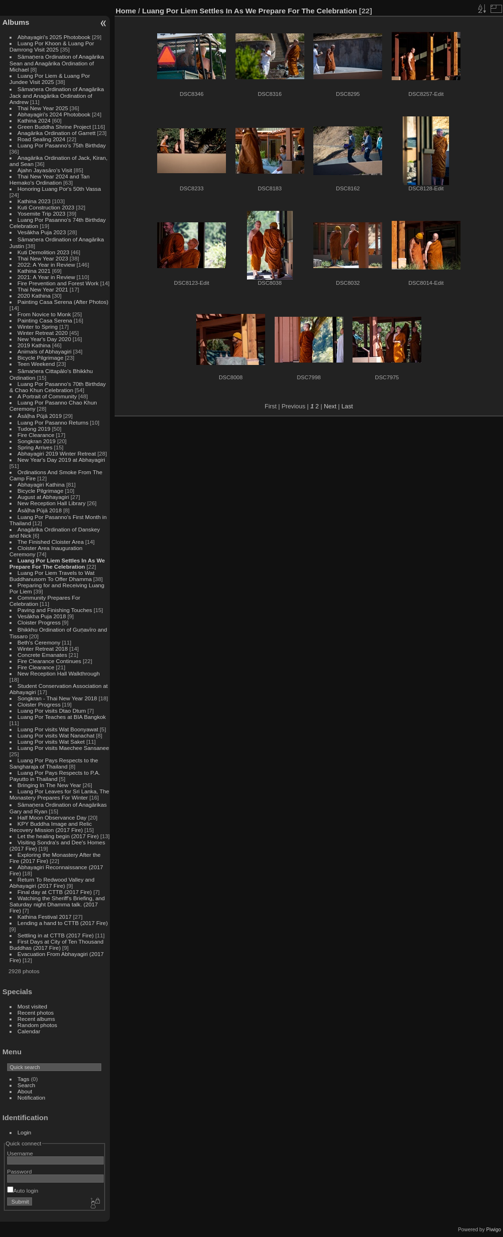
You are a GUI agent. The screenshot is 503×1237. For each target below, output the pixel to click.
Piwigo (493, 1229)
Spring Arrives (35, 447)
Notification (31, 1097)
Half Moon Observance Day (52, 817)
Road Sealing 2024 (41, 139)
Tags (24, 1079)
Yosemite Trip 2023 (41, 213)
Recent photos (36, 1012)
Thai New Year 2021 (43, 289)
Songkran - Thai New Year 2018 (57, 698)
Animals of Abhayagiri (45, 351)
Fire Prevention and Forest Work (59, 283)
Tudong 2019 (34, 429)
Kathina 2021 (34, 271)
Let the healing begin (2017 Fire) (58, 836)
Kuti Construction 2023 (46, 207)
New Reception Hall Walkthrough (59, 673)
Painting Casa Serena (45, 320)
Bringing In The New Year (49, 785)
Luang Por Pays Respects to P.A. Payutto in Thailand (55, 775)
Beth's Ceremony (39, 642)
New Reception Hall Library (52, 503)
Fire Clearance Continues (49, 661)
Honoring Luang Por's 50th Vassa (59, 189)
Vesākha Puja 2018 (42, 616)
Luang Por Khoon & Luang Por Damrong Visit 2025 (52, 46)
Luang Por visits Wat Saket (51, 741)
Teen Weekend (36, 364)
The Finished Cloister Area (51, 542)
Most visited (32, 1006)
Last (347, 406)
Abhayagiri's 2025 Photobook (54, 37)
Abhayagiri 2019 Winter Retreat (57, 453)
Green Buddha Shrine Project (54, 127)
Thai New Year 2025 (43, 108)
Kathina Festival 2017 (45, 917)
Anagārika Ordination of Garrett (57, 133)
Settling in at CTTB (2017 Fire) (56, 935)
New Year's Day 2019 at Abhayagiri (61, 460)
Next (330, 406)
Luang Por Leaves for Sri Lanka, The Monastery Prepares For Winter (59, 794)
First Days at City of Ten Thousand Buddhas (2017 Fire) (57, 944)
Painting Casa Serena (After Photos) (63, 302)
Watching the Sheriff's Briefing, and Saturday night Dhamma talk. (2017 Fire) (57, 904)
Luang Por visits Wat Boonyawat (58, 729)
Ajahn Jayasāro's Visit (45, 170)
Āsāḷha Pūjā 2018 (40, 510)
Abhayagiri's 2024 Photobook (54, 114)
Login (25, 1132)
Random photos (37, 1025)
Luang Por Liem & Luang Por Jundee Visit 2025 (50, 79)
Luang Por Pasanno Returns (53, 422)
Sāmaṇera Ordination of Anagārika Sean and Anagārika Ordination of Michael (57, 63)
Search (26, 1085)
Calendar (29, 1031)
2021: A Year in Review (46, 277)
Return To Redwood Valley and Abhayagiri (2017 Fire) (52, 882)
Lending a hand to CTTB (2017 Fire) (63, 923)
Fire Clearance (36, 435)
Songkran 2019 (37, 441)
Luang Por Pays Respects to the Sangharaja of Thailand (54, 763)
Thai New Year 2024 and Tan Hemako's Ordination (50, 179)
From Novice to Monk (44, 314)
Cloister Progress (39, 622)
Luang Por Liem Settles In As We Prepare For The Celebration (57, 563)
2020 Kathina (34, 295)
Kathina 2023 (34, 201)
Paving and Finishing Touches (55, 610)
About (25, 1091)
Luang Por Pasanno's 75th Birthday (62, 145)
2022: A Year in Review (46, 264)
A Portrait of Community (47, 396)
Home (126, 11)
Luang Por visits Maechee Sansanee (63, 748)
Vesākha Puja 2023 (42, 232)
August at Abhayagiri (43, 497)
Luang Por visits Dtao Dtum (52, 710)
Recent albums (36, 1019)
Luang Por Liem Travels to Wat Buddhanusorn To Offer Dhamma (52, 576)
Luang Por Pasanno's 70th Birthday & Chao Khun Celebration (58, 387)
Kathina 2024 (34, 120)
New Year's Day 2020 (44, 339)
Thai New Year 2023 (43, 258)
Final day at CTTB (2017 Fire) (55, 892)
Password (19, 1171)
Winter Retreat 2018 (43, 648)
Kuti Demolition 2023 (44, 252)
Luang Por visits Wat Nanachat (56, 735)
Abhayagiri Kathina (41, 484)
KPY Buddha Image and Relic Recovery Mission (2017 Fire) (51, 827)
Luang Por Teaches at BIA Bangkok (62, 717)
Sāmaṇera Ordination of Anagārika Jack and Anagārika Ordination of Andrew (57, 95)
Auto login (22, 1190)
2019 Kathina (34, 345)
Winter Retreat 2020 (43, 333)
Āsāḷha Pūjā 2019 (40, 416)
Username (20, 1153)
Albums (15, 22)
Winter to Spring (38, 326)
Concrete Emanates (42, 655)
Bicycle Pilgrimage (41, 357)
